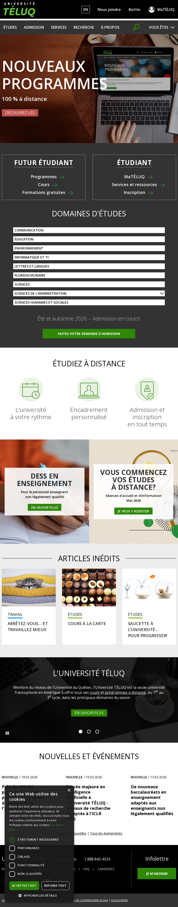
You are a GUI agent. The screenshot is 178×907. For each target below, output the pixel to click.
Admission (34, 27)
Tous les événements (106, 833)
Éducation (24, 239)
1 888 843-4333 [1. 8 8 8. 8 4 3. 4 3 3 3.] (97, 859)
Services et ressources (134, 184)
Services (59, 27)
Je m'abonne (157, 873)
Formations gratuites (43, 192)
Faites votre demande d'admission (89, 333)
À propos (110, 27)
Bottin (134, 9)
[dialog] (39, 843)
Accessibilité (119, 900)
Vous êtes (158, 27)
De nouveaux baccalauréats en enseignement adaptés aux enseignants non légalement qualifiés (152, 800)
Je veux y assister (133, 511)
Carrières (105, 869)
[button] (39, 895)
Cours (44, 184)
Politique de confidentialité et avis (86, 900)
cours (95, 692)
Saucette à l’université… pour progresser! (147, 629)
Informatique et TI (32, 257)
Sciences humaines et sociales (41, 302)
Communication (29, 230)
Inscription (134, 192)
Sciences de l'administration (40, 293)
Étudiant (134, 162)
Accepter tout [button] (24, 886)
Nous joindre (109, 9)
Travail (15, 614)
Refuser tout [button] (55, 886)
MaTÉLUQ (166, 9)
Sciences (22, 284)
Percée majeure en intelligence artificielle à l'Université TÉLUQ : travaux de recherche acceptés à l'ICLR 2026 (88, 803)
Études (10, 27)
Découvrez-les (20, 112)
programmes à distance (125, 692)
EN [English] (85, 9)
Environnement (29, 248)
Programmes (44, 176)
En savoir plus (44, 507)
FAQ (86, 869)
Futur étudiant (43, 162)
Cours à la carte (87, 623)
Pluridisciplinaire (30, 275)
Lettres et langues (32, 266)
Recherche (84, 27)
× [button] (69, 790)
